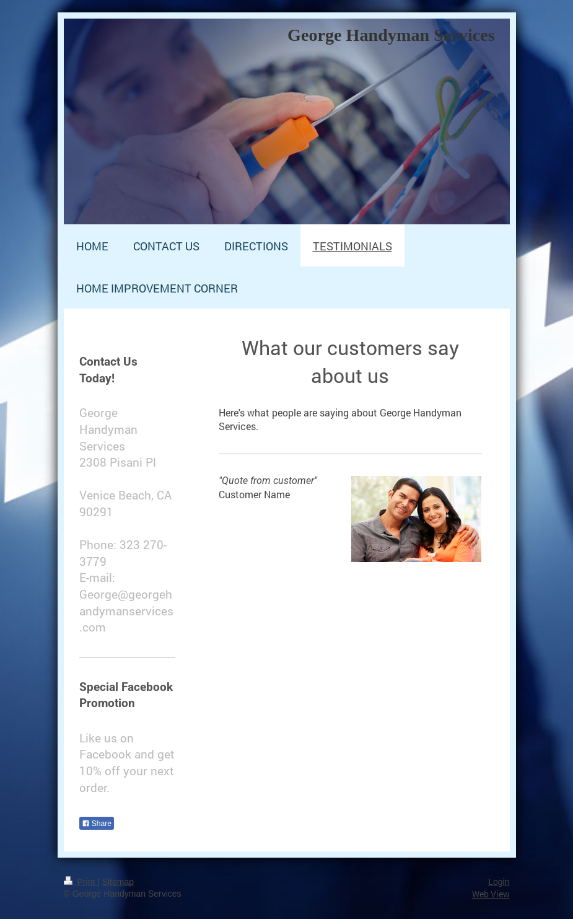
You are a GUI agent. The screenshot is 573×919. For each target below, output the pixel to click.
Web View (491, 894)
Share (97, 823)
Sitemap (118, 882)
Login (498, 882)
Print (81, 882)
